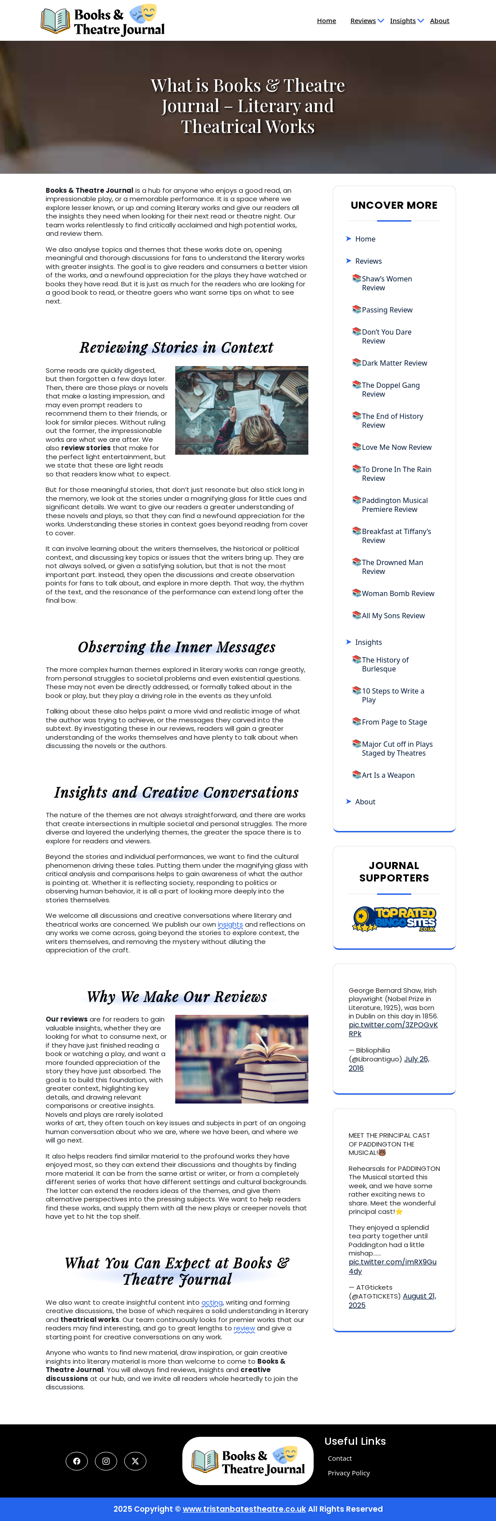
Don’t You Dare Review (387, 336)
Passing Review (387, 310)
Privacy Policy (349, 1472)
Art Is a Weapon (388, 775)
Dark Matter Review (394, 363)
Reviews (363, 20)
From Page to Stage (394, 722)
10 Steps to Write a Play (393, 695)
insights (230, 924)
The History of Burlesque (385, 664)
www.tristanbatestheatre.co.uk (244, 1509)
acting (212, 1302)
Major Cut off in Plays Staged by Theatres (397, 748)
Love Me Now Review (397, 447)
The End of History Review (392, 420)
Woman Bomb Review (398, 593)
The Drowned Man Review (392, 567)
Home (326, 20)
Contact (340, 1458)
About (439, 20)
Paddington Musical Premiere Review (395, 504)
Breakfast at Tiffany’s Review (396, 535)
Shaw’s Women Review (387, 283)
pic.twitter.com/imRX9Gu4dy (393, 1266)
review (244, 1328)
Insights (403, 20)
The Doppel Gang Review (391, 389)
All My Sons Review (393, 615)
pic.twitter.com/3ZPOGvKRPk (393, 1029)
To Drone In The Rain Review (397, 473)
